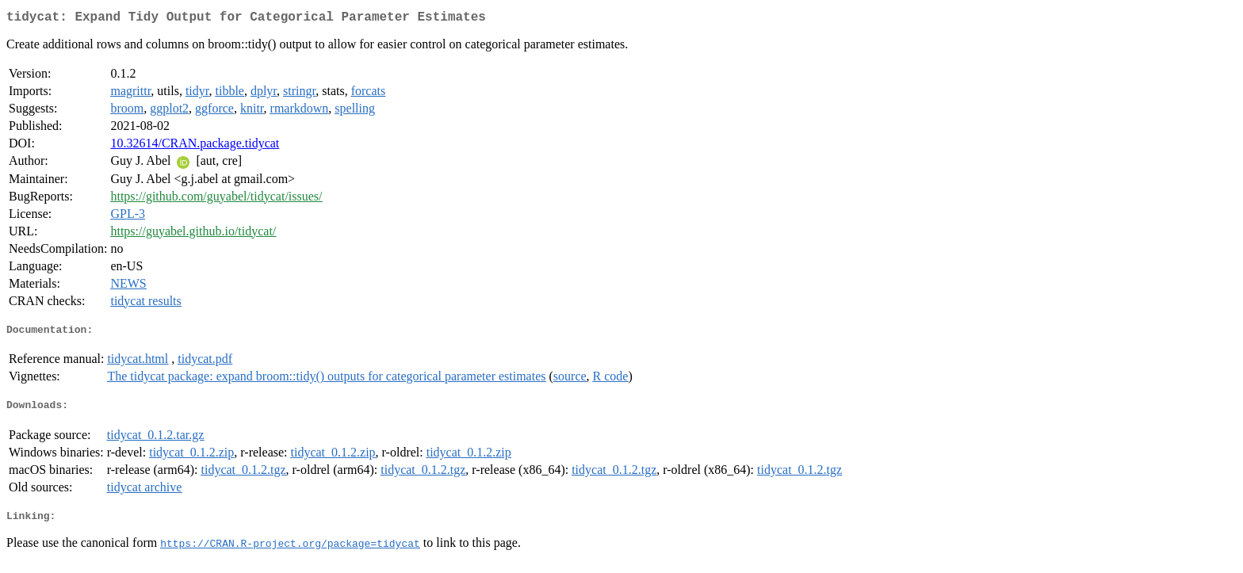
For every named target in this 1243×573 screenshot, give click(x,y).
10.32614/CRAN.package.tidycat (194, 146)
